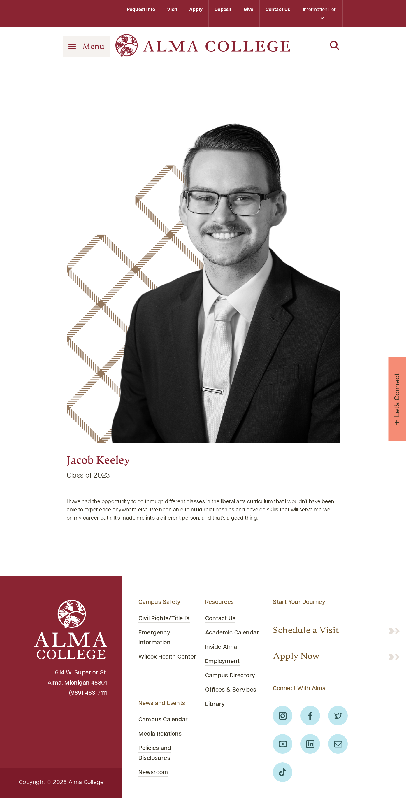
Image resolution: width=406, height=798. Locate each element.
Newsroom (153, 773)
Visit (172, 10)
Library (215, 704)
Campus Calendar (163, 720)
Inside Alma (221, 647)
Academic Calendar (232, 633)
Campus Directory (230, 676)
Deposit (223, 10)
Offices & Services (230, 690)
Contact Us (278, 10)
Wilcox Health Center (167, 657)
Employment (222, 661)
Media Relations (160, 734)
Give (249, 10)
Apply (196, 10)
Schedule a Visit (306, 631)
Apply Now (296, 657)
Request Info (141, 10)
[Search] (319, 46)
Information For (319, 14)
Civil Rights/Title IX (164, 619)
